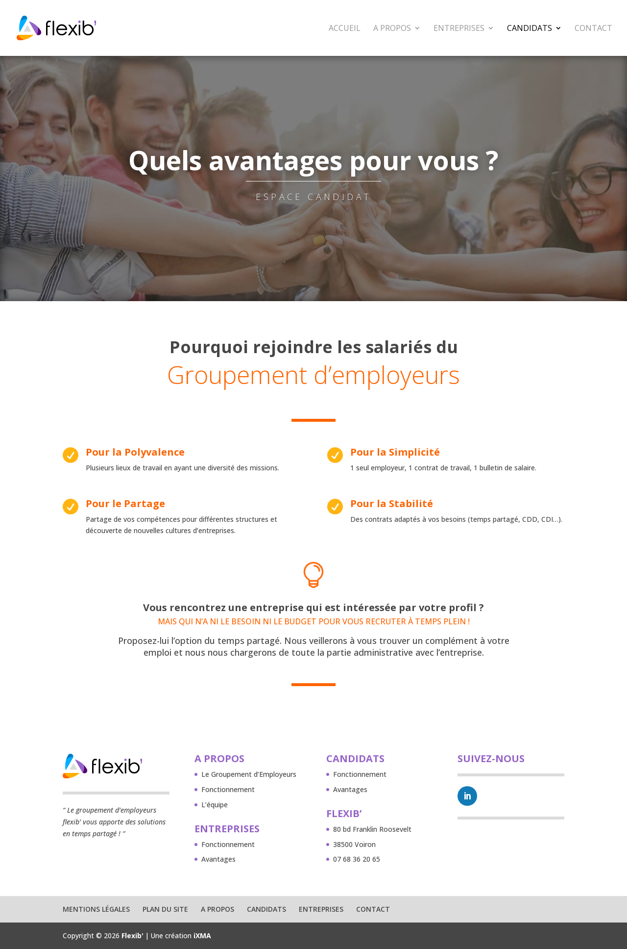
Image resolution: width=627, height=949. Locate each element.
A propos (392, 29)
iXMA (202, 935)
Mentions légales (96, 909)
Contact (593, 29)
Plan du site (165, 909)
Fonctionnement (228, 789)
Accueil (345, 29)
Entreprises (459, 29)
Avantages (218, 859)
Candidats (529, 29)
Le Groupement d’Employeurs (248, 774)
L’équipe (214, 804)
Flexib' (132, 935)
